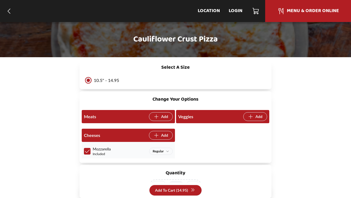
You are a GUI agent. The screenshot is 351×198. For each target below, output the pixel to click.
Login (235, 11)
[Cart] (256, 11)
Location (209, 11)
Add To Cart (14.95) (175, 190)
